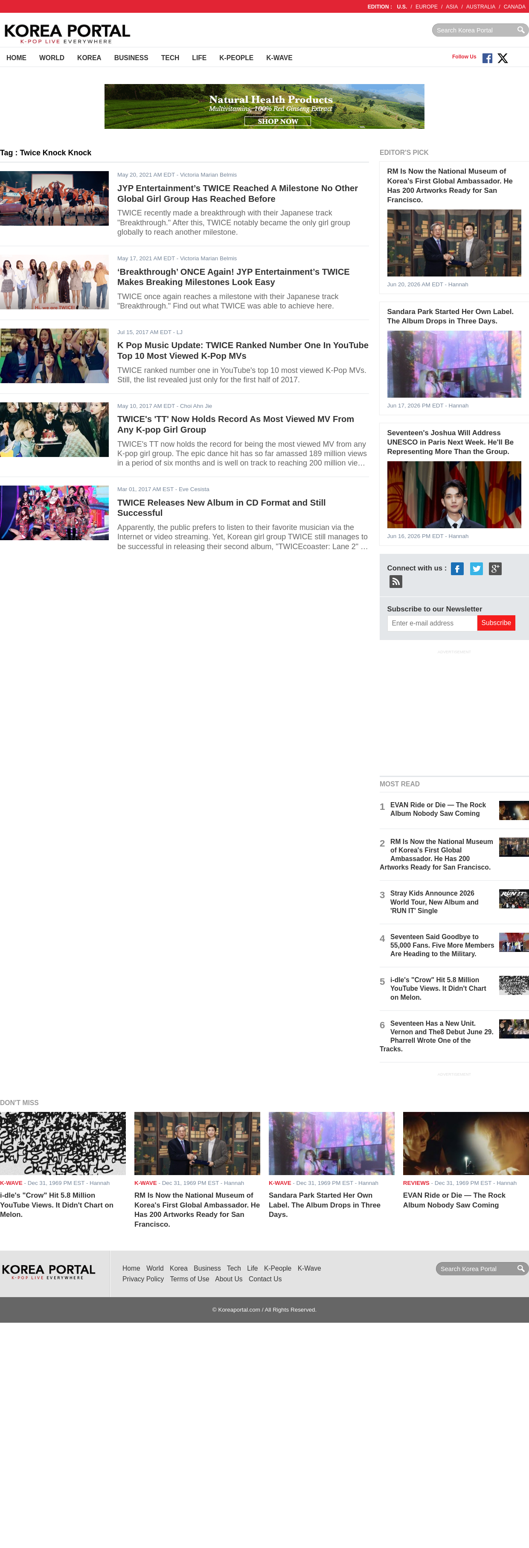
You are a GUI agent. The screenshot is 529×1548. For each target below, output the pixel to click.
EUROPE (427, 7)
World (51, 57)
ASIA (452, 7)
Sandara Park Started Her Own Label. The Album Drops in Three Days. (325, 1205)
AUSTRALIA (480, 7)
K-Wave (279, 57)
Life (199, 57)
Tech (170, 57)
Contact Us (265, 1279)
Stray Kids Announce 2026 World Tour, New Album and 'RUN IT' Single (434, 902)
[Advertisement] (454, 711)
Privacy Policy (143, 1279)
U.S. (402, 7)
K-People (236, 57)
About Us (228, 1279)
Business (131, 57)
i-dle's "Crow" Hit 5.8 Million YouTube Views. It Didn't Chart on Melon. (438, 988)
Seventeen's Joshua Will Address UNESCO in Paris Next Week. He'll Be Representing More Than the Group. (450, 442)
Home (16, 57)
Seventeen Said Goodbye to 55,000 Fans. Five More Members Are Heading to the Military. (442, 945)
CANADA (515, 7)
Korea (89, 57)
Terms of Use (189, 1279)
